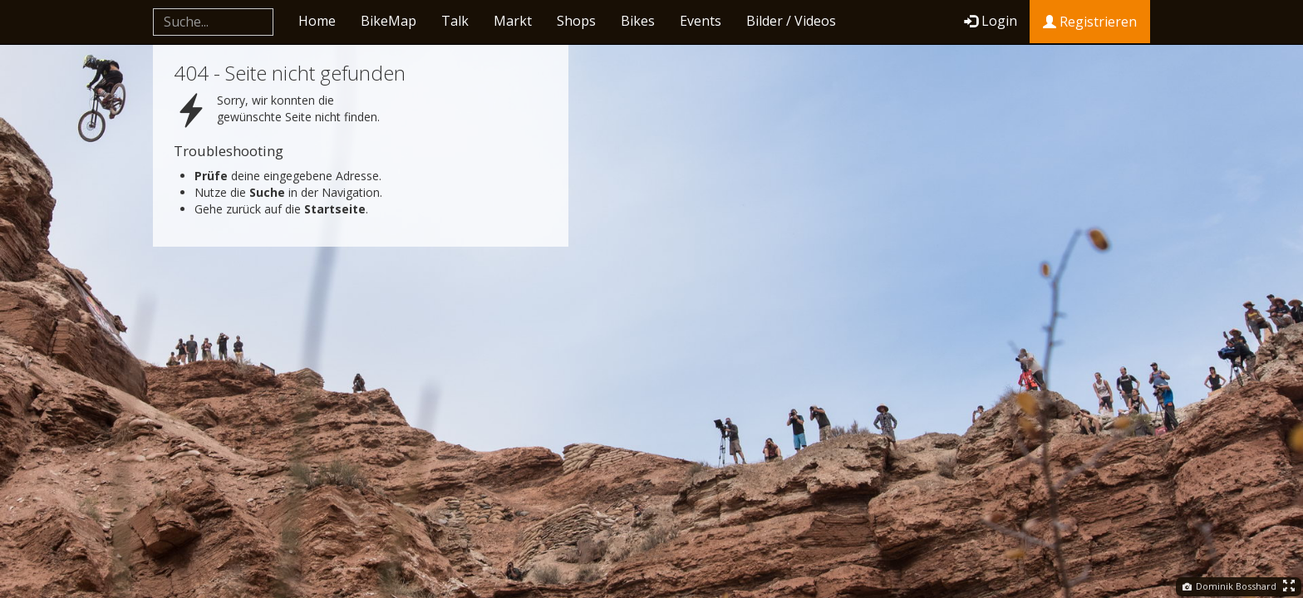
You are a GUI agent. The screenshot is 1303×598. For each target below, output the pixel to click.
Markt (513, 21)
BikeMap (388, 21)
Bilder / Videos (791, 21)
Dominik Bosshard (1229, 586)
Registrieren (1090, 21)
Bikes (638, 21)
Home (317, 21)
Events (700, 21)
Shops (576, 21)
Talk (455, 21)
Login (990, 21)
